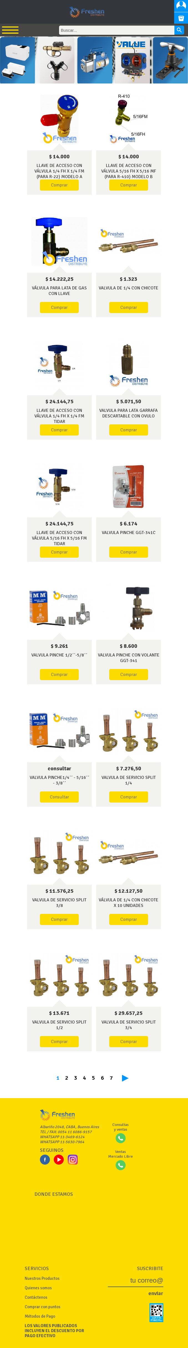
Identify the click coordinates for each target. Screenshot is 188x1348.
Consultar (59, 797)
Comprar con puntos (42, 1306)
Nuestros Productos (42, 1278)
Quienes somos (38, 1287)
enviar (155, 1293)
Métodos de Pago (40, 1316)
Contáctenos (36, 1297)
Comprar (59, 185)
